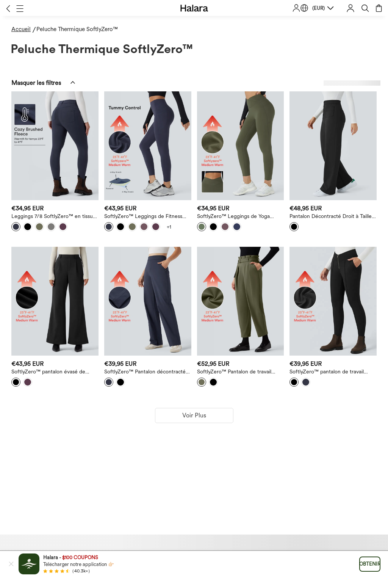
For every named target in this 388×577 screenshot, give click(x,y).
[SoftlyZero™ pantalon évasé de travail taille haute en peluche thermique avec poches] (55, 301)
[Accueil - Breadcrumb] (23, 29)
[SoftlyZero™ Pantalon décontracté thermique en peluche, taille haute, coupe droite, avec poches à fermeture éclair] (147, 301)
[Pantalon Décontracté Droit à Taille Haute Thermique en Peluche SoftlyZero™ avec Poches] (333, 145)
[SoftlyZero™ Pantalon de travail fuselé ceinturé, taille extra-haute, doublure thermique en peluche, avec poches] (240, 301)
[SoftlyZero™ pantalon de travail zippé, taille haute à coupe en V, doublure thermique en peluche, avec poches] (333, 301)
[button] (8, 8)
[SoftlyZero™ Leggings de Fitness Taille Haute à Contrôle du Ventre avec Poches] (147, 145)
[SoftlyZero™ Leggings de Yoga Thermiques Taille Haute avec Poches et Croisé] (240, 145)
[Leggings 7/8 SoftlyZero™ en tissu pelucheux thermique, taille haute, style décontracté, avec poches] (55, 145)
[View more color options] (169, 226)
